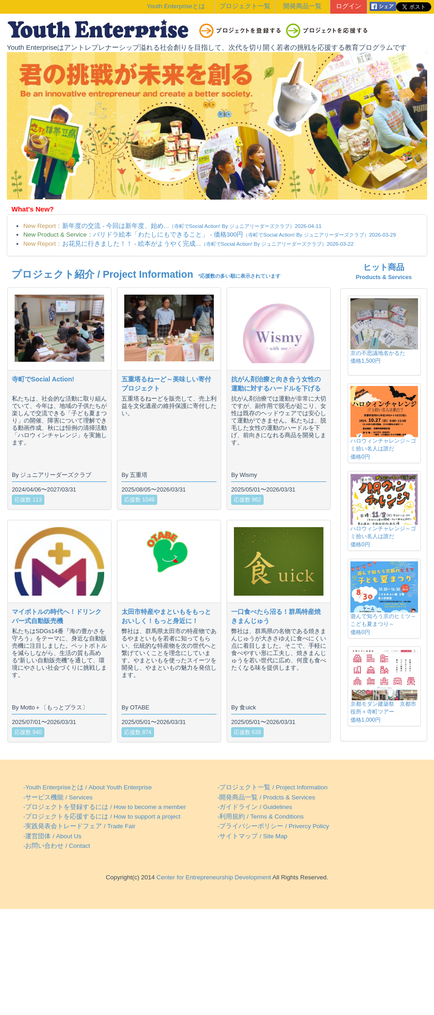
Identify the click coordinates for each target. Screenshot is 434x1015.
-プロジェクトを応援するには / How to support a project (101, 816)
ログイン (348, 6)
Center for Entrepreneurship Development (213, 877)
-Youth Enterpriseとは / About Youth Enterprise (87, 787)
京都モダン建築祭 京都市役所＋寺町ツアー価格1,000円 (383, 712)
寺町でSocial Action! (43, 379)
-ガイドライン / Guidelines (254, 807)
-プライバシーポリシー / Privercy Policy (273, 826)
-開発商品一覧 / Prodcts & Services (266, 797)
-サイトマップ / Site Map (252, 836)
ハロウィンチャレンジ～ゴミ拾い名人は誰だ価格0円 (383, 449)
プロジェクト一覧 (244, 6)
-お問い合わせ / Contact (56, 845)
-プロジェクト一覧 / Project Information (272, 787)
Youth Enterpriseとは (176, 6)
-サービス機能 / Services (58, 797)
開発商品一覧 (302, 6)
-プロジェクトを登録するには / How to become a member (104, 807)
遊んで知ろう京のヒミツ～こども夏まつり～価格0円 (383, 624)
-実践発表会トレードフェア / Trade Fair (79, 826)
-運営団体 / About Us (52, 836)
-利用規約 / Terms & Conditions (260, 816)
